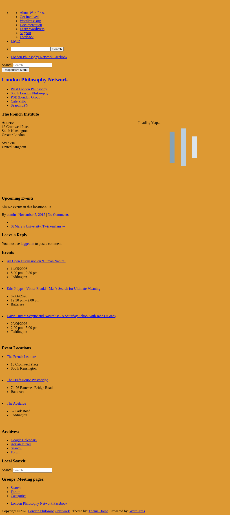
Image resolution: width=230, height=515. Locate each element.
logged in (27, 243)
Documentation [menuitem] (31, 25)
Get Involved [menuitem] (29, 17)
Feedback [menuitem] (26, 37)
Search (7, 65)
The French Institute (21, 357)
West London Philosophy (29, 89)
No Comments (58, 214)
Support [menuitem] (25, 33)
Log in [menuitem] (15, 41)
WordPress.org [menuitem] (30, 21)
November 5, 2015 (31, 214)
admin (11, 214)
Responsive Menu (16, 69)
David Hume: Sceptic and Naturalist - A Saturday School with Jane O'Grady (61, 316)
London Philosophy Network (35, 79)
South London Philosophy (29, 93)
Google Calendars (24, 440)
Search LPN (19, 105)
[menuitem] (119, 49)
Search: (16, 448)
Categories (18, 496)
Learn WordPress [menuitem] (32, 29)
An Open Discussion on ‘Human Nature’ (36, 261)
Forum (15, 452)
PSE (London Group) (26, 97)
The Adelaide (16, 403)
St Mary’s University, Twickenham (38, 226)
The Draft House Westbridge (27, 380)
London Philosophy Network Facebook (39, 57)
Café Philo (18, 101)
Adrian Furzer (21, 444)
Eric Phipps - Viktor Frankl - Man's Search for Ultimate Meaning (53, 288)
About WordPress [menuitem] (32, 13)
